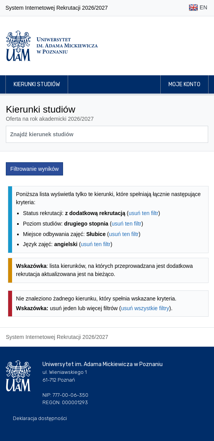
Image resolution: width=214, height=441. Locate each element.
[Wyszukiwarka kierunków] (107, 134)
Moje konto (184, 84)
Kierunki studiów (37, 84)
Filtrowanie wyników (35, 169)
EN (198, 8)
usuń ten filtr (143, 213)
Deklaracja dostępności (40, 418)
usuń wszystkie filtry (145, 308)
